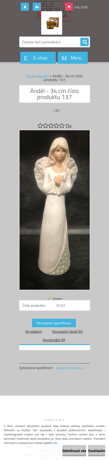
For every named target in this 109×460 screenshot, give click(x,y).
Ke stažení (33, 331)
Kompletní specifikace (54, 323)
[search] (84, 42)
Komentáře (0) (54, 340)
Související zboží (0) (67, 331)
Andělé (43, 76)
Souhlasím (96, 450)
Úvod (30, 76)
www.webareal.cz (70, 368)
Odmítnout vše (74, 450)
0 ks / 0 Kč (81, 7)
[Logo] (51, 23)
